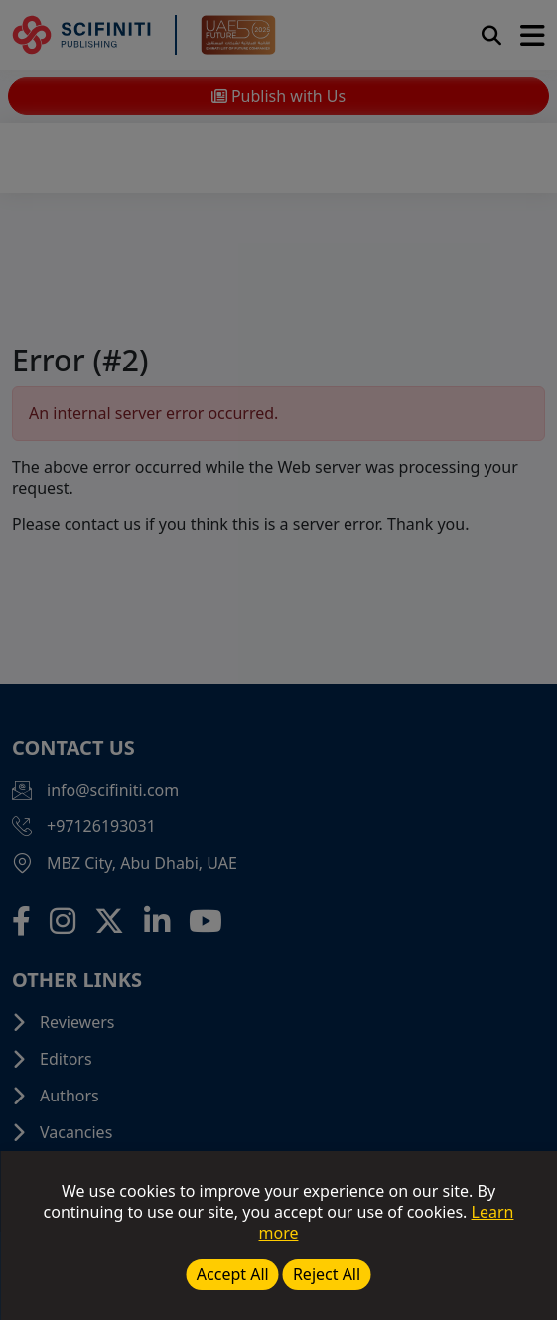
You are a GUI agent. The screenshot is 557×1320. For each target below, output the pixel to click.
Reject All (326, 1274)
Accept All (233, 1274)
